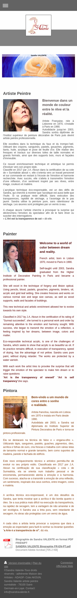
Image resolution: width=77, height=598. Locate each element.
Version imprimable (17, 563)
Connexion (67, 562)
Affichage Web (64, 566)
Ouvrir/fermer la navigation (38, 5)
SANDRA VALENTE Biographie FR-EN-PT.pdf (43, 546)
